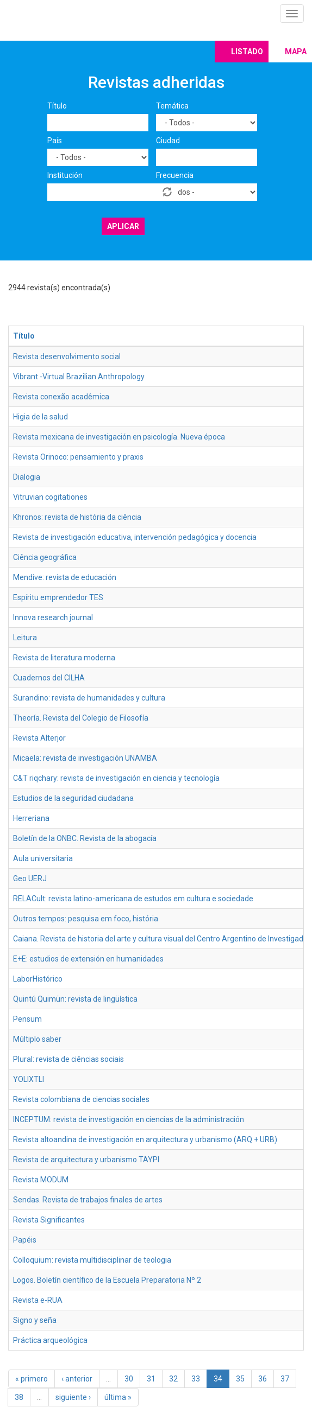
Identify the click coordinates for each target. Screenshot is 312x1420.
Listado (247, 51)
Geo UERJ (30, 878)
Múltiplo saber (37, 1039)
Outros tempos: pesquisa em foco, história (85, 918)
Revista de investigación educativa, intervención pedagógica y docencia (135, 537)
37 (284, 1378)
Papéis (24, 1240)
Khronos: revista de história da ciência (77, 517)
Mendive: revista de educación (64, 577)
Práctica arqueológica (50, 1340)
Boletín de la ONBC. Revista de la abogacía (85, 838)
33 (195, 1378)
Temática (172, 105)
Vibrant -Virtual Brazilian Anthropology (79, 376)
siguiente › (73, 1397)
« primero (31, 1378)
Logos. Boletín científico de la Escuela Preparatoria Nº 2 (107, 1280)
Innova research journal (53, 617)
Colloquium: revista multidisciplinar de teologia (92, 1260)
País (54, 140)
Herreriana (31, 818)
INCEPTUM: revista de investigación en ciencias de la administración (128, 1119)
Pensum (27, 1019)
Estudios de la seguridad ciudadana (73, 798)
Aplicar (123, 226)
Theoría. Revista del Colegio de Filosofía (80, 718)
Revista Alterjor (39, 738)
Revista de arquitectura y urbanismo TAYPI (86, 1159)
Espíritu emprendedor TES (58, 597)
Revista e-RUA (38, 1300)
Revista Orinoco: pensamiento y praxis (78, 457)
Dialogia (26, 477)
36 (262, 1378)
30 (128, 1378)
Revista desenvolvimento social (67, 356)
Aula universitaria (43, 858)
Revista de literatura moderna (64, 657)
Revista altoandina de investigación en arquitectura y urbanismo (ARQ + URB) (145, 1139)
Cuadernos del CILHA (49, 677)
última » (118, 1397)
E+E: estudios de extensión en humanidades (88, 958)
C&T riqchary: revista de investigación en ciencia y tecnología (116, 778)
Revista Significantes (49, 1219)
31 (151, 1378)
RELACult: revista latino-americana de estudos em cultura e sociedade (133, 898)
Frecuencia (175, 175)
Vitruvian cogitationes (50, 497)
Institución (65, 175)
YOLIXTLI (28, 1079)
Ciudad (168, 140)
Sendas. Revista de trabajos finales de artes (88, 1199)
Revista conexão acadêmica (61, 396)
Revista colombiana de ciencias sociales (81, 1099)
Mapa (296, 51)
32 (173, 1378)
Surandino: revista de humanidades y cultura (89, 697)
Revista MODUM (40, 1179)
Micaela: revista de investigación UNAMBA (85, 758)
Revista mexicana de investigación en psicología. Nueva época (119, 436)
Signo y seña (35, 1320)
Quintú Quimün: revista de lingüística (75, 999)
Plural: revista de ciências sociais (68, 1059)
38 (19, 1397)
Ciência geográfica (45, 557)
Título (57, 105)
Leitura (25, 637)
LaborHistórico (38, 979)
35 (240, 1378)
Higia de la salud (40, 416)
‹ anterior (76, 1378)
